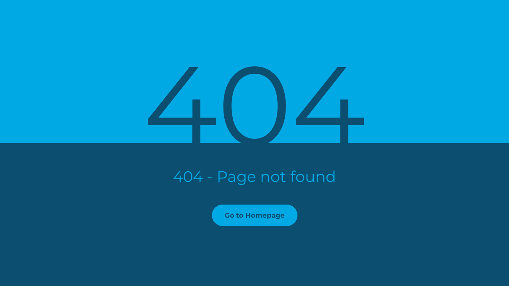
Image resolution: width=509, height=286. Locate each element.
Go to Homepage (255, 215)
